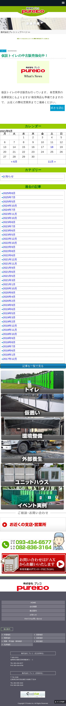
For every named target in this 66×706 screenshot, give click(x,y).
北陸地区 (39, 638)
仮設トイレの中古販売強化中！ (24, 55)
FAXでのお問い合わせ (33, 619)
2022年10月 (10, 242)
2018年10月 (10, 334)
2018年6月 (9, 350)
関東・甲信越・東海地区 (13, 641)
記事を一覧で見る (33, 365)
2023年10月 (10, 218)
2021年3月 (9, 280)
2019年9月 (9, 305)
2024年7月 (9, 209)
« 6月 (14, 161)
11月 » (52, 161)
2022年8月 (9, 251)
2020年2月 (9, 300)
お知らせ (3, 51)
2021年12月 (10, 259)
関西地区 (7, 638)
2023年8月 (9, 222)
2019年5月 (9, 313)
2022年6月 (9, 255)
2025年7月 (9, 197)
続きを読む (57, 107)
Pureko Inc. (30, 703)
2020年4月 (9, 296)
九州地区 (7, 644)
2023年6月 (9, 230)
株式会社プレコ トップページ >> (15, 32)
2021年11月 (10, 263)
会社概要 (33, 607)
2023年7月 (9, 226)
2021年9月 (9, 267)
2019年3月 (9, 317)
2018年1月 (9, 354)
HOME (33, 603)
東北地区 (39, 641)
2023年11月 (10, 213)
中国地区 (7, 635)
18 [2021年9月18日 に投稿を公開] (51, 147)
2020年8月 (9, 292)
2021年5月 (9, 276)
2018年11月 (10, 329)
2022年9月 (9, 247)
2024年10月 (10, 205)
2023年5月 (9, 234)
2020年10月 (10, 288)
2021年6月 (9, 271)
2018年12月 (10, 325)
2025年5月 (9, 201)
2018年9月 (9, 338)
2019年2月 (9, 321)
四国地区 (39, 635)
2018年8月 (9, 342)
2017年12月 (10, 358)
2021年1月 (9, 284)
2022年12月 (10, 238)
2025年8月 (9, 193)
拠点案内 (33, 611)
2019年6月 (9, 309)
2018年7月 (9, 346)
